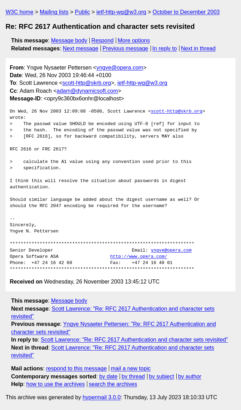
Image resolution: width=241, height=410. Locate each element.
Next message (80, 48)
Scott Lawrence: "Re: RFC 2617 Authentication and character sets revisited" (134, 340)
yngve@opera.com (119, 68)
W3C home (19, 12)
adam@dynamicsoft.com (87, 91)
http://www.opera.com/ (138, 257)
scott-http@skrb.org (86, 83)
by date (108, 376)
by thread (133, 376)
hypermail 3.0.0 (101, 397)
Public (82, 12)
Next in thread (198, 48)
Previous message (125, 48)
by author (189, 376)
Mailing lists (54, 12)
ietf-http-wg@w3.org (121, 12)
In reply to (164, 48)
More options (134, 40)
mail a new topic (131, 368)
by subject (161, 376)
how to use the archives (55, 384)
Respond (102, 40)
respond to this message (76, 368)
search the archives (113, 384)
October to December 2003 (186, 12)
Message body (69, 40)
